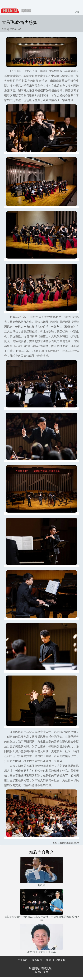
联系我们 (37, 960)
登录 (77, 12)
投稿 (48, 960)
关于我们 (22, 960)
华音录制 (60, 960)
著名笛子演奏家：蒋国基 (41, 952)
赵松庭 (41, 885)
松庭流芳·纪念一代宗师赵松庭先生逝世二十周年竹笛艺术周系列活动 (42, 919)
